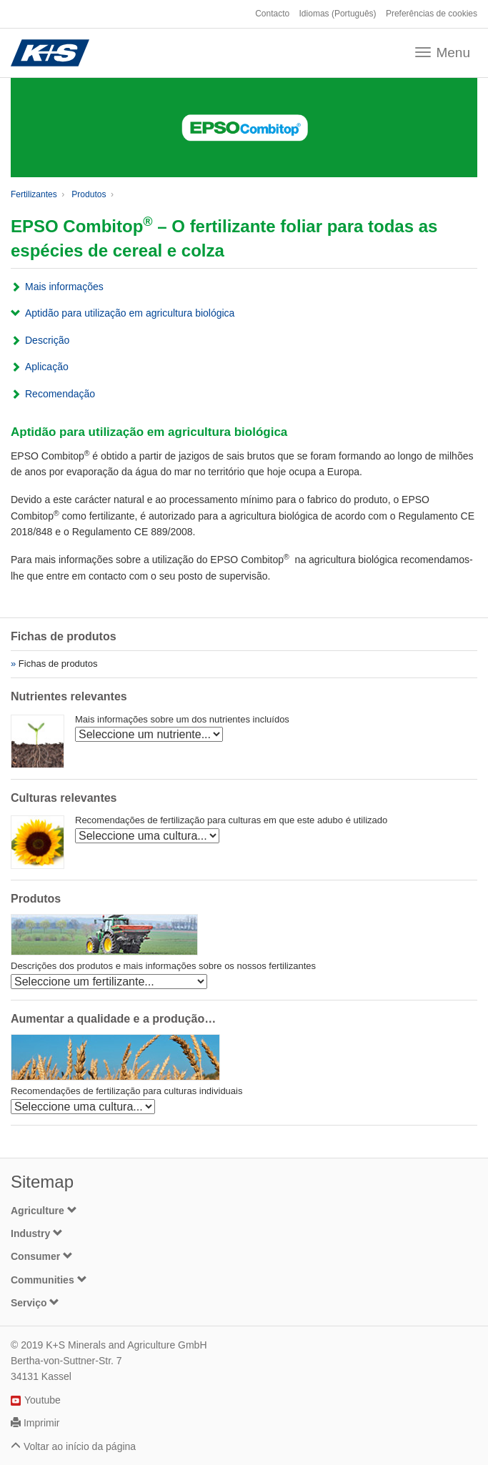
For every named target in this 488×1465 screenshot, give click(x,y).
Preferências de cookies (431, 14)
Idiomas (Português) (338, 14)
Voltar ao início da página (80, 1446)
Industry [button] (37, 1233)
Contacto (272, 14)
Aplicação (47, 366)
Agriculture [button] (44, 1210)
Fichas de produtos (58, 663)
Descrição (47, 340)
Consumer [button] (42, 1256)
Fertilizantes (34, 194)
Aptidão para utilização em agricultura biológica (129, 313)
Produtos (88, 194)
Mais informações (64, 286)
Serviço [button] (35, 1302)
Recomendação (60, 393)
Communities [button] (49, 1280)
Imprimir (42, 1423)
